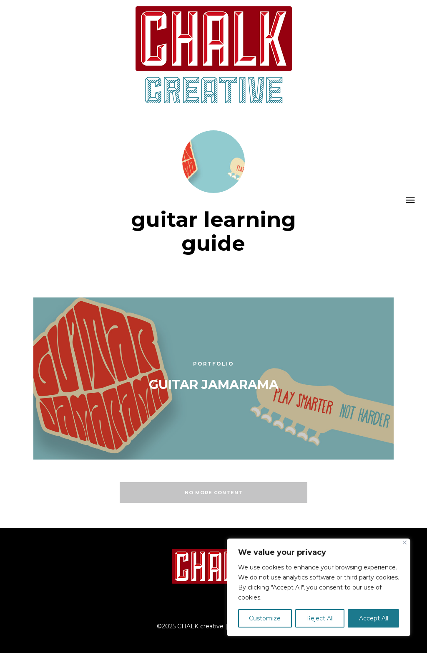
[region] (318, 587)
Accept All (373, 618)
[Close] (405, 542)
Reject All (320, 618)
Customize (265, 618)
